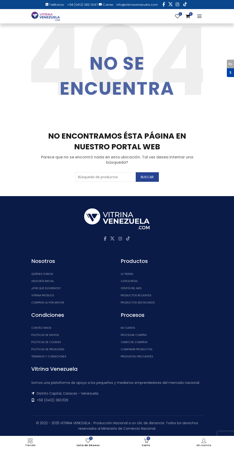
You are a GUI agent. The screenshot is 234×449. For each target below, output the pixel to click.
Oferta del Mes (131, 288)
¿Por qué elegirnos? (46, 288)
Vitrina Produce (42, 295)
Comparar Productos (136, 349)
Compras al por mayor (47, 302)
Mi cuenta (128, 328)
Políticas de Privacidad (47, 349)
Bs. (230, 64)
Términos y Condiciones (48, 356)
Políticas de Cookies (46, 342)
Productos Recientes (136, 295)
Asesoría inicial (42, 281)
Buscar (147, 177)
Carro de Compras (134, 342)
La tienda (127, 274)
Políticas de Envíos (45, 335)
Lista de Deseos (179, 14)
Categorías (129, 281)
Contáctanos (41, 328)
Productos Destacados (138, 302)
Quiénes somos (42, 274)
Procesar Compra (134, 335)
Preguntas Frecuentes (137, 356)
